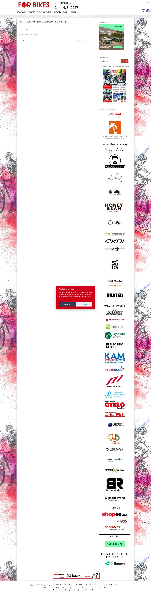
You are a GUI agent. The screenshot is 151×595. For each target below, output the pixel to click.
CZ (146, 3)
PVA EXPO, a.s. (80, 585)
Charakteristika (75, 16)
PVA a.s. (71, 585)
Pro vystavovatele (22, 12)
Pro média (42, 12)
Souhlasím (67, 304)
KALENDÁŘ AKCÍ (86, 16)
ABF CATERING (57, 12)
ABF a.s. (66, 585)
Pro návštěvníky (33, 12)
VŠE (27, 29)
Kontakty (89, 585)
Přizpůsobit (84, 304)
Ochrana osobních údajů (101, 585)
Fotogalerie (65, 16)
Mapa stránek (115, 585)
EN (148, 3)
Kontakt (65, 12)
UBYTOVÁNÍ (73, 12)
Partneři (48, 12)
